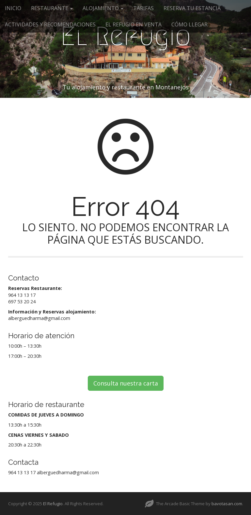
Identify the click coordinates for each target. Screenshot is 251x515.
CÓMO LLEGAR (189, 24)
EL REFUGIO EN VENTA (133, 24)
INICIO (13, 8)
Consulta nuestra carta (125, 383)
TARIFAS (143, 8)
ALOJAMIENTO (103, 8)
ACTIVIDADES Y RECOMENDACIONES (50, 24)
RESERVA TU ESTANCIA (192, 8)
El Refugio (125, 36)
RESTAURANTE (52, 8)
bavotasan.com (227, 504)
